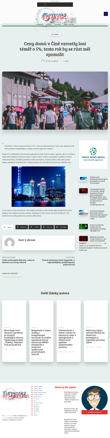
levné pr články (38, 402)
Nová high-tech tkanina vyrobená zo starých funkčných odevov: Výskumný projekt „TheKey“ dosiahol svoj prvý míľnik (14, 337)
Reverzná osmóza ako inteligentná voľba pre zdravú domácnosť (71, 409)
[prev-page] (53, 368)
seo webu (36, 398)
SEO (35, 413)
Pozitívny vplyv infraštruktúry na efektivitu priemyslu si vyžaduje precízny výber (95, 336)
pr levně (36, 404)
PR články (36, 408)
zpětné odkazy (38, 386)
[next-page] (57, 368)
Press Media (8, 415)
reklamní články (38, 394)
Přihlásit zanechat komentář (12, 277)
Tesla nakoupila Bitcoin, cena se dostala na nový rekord (18, 261)
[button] (106, 14)
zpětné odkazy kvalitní (40, 392)
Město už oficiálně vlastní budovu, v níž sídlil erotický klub (98, 239)
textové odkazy (38, 390)
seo (35, 400)
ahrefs (35, 415)
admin (6, 349)
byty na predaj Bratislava (95, 243)
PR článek (36, 406)
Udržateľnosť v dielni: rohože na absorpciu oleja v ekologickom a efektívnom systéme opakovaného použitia (67, 338)
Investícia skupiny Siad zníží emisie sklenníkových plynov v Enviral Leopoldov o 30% (98, 215)
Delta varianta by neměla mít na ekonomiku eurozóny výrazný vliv (98, 228)
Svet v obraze (53, 61)
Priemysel (55, 34)
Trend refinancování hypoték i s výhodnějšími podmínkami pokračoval (58, 262)
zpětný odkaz (37, 388)
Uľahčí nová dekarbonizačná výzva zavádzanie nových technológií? (99, 180)
